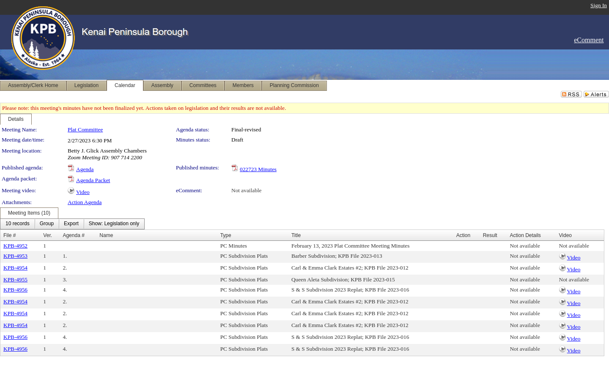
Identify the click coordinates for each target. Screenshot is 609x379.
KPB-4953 (15, 256)
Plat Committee (85, 129)
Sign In (598, 5)
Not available (246, 190)
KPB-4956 (15, 289)
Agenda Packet (93, 180)
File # (9, 235)
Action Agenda (85, 202)
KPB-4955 (15, 279)
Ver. (47, 235)
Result (490, 235)
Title (296, 235)
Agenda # (73, 235)
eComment (589, 40)
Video (83, 192)
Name (106, 235)
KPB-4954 (15, 267)
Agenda (84, 169)
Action (463, 235)
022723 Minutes (258, 169)
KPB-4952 (15, 246)
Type (225, 235)
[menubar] (72, 223)
